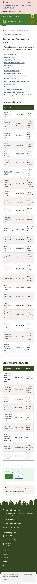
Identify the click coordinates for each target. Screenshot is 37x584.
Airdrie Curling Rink (10, 54)
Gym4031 (7, 68)
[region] (18, 413)
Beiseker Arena (9, 57)
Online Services (7, 16)
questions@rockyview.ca (13, 523)
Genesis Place (8, 65)
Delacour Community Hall (7, 219)
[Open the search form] (32, 16)
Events (5, 561)
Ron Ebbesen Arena (10, 86)
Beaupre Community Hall (7, 145)
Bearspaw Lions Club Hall (7, 135)
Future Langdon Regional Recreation (15, 76)
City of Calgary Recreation (12, 60)
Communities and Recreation (19, 30)
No (19, 476)
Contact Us (6, 557)
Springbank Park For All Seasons (14, 92)
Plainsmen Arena (9, 84)
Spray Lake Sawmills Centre (13, 89)
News (4, 565)
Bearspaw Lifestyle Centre (7, 124)
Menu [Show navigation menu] (32, 22)
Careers (5, 554)
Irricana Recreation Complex (13, 73)
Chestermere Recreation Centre (14, 62)
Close (5, 579)
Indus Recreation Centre (12, 70)
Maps (17, 16)
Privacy (5, 569)
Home (4, 30)
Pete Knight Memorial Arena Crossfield (16, 81)
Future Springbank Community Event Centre (18, 95)
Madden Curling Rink (10, 78)
